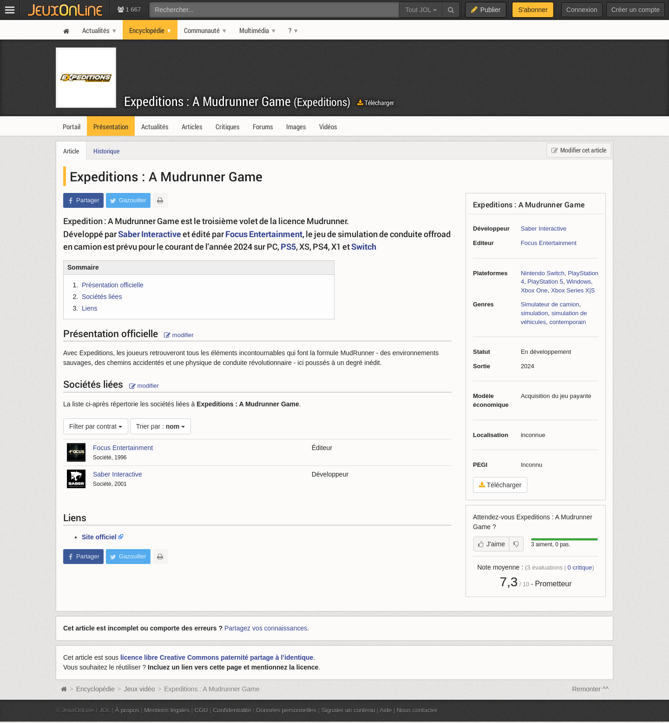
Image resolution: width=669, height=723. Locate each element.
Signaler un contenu (348, 710)
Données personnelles (286, 710)
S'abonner (532, 9)
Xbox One (534, 290)
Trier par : (160, 426)
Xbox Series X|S (573, 290)
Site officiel (99, 537)
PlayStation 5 (545, 281)
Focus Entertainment (549, 242)
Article (71, 150)
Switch (363, 246)
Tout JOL (420, 9)
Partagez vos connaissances (265, 628)
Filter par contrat (95, 426)
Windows (578, 281)
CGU (201, 710)
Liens (89, 308)
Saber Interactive (543, 228)
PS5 (288, 246)
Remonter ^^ (590, 689)
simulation (534, 313)
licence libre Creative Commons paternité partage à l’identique (216, 657)
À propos (127, 710)
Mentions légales (167, 710)
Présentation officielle (113, 285)
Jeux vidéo (139, 689)
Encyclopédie (95, 689)
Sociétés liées (102, 296)
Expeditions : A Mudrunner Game (237, 101)
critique (580, 567)
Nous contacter (417, 710)
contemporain (567, 321)
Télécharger (375, 102)
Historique (106, 150)
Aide (386, 710)
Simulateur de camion (550, 304)
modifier (179, 335)
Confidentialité (232, 710)
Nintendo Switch (542, 273)
